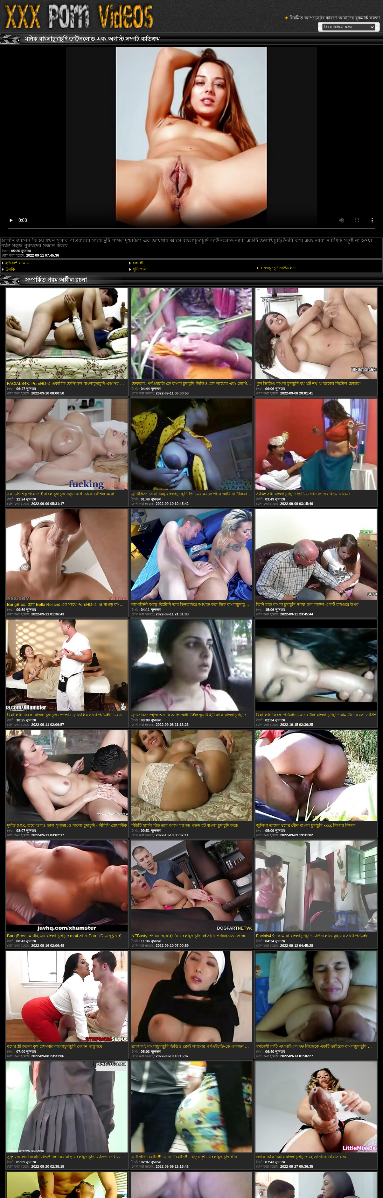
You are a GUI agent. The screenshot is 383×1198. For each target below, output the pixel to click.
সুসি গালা (140, 269)
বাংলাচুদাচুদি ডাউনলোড (278, 268)
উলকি (10, 269)
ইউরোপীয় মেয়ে (17, 263)
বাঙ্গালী (138, 263)
